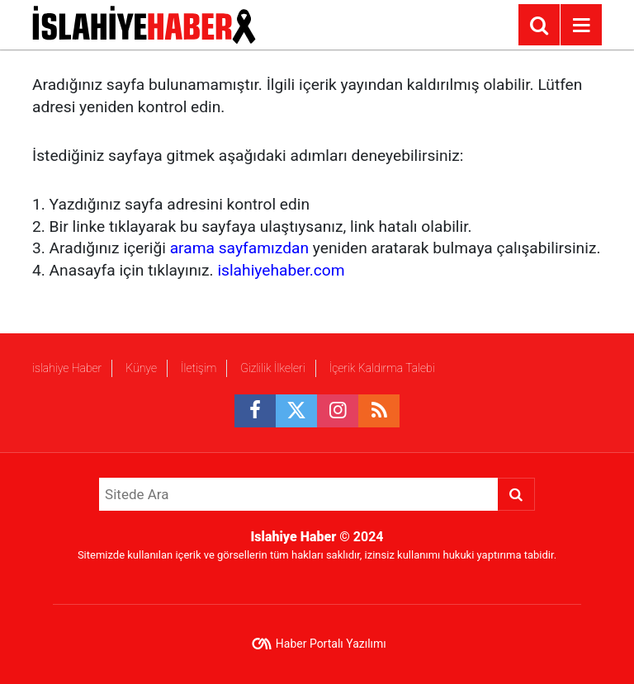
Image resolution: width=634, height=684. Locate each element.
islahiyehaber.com (280, 270)
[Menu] (581, 25)
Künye (141, 368)
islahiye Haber (67, 368)
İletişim (198, 368)
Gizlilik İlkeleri (272, 368)
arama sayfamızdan (239, 247)
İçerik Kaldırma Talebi (381, 368)
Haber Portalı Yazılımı (331, 643)
